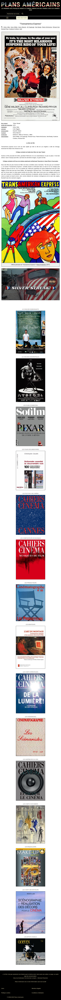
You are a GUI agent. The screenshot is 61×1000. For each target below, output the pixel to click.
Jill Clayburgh (30, 27)
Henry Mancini (22, 27)
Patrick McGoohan (47, 27)
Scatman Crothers (14, 29)
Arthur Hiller (6, 27)
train (21, 29)
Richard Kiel (56, 27)
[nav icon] (7, 17)
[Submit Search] (22, 13)
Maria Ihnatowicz (41, 264)
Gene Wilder (14, 27)
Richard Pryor (5, 29)
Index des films (22, 17)
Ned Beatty (38, 27)
